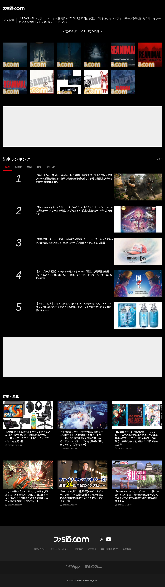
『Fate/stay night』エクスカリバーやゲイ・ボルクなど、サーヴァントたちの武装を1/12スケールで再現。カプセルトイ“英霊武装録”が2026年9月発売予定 (74, 210)
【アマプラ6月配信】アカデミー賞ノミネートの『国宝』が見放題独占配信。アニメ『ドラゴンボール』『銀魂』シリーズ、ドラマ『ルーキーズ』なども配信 (74, 275)
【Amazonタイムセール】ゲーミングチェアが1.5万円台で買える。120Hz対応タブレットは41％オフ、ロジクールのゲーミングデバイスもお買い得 (27, 437)
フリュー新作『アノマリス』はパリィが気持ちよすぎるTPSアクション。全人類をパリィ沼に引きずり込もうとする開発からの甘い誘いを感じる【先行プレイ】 (26, 496)
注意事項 (92, 549)
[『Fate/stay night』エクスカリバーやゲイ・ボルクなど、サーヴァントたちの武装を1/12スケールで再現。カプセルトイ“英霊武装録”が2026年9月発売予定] (138, 219)
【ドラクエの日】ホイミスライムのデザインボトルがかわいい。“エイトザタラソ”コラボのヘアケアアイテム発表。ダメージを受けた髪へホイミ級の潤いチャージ (73, 307)
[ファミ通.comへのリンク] (13, 8)
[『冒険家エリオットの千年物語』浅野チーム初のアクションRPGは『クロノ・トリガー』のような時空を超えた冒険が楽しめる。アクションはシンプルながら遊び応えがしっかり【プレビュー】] (83, 415)
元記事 (8, 20)
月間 (39, 167)
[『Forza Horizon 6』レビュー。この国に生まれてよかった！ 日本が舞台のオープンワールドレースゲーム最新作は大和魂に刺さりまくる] (137, 475)
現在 (7, 167)
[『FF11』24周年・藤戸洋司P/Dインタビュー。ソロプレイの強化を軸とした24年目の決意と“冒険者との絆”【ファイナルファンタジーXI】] (83, 475)
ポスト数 (50, 167)
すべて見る (157, 159)
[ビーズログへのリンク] (93, 566)
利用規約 (79, 549)
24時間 (18, 167)
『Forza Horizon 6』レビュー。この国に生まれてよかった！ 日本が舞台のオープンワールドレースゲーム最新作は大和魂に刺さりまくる (137, 496)
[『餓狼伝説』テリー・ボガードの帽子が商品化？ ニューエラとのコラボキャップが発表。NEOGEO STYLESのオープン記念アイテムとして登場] (138, 251)
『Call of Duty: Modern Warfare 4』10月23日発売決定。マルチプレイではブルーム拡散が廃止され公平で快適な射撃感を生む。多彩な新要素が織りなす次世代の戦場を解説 (74, 178)
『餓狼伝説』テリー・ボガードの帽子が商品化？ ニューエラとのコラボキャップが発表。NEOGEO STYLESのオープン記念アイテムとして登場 (74, 241)
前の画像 (71, 31)
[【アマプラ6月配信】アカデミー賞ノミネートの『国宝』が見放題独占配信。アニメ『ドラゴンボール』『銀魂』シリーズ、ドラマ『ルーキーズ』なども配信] (138, 283)
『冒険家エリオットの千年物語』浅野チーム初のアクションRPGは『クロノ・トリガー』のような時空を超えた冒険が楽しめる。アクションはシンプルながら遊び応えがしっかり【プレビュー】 (81, 438)
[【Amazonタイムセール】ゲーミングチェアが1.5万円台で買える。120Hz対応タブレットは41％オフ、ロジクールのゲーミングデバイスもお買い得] (28, 415)
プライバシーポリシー (60, 549)
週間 (29, 167)
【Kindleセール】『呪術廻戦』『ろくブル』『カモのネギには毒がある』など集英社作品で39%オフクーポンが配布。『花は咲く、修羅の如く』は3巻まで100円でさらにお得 (136, 438)
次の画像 (94, 31)
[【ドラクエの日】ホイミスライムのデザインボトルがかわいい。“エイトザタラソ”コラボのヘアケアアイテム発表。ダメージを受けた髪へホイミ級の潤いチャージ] (138, 315)
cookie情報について (109, 549)
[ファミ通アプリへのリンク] (73, 566)
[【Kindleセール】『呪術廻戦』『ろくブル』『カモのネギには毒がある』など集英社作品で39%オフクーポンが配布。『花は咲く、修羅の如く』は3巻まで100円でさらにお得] (137, 415)
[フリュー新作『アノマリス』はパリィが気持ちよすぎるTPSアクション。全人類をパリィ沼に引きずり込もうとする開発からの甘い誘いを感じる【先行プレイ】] (28, 475)
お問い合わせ (40, 549)
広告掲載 (127, 549)
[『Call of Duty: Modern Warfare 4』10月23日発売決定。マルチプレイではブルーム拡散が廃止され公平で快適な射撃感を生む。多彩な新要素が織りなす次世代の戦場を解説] (138, 187)
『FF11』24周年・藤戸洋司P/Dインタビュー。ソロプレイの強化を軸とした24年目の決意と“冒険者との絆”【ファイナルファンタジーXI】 (81, 496)
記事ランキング (16, 159)
